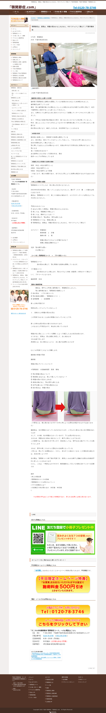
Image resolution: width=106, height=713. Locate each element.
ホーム (14, 29)
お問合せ (15, 47)
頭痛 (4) (13, 131)
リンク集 (15, 71)
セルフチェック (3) (16, 107)
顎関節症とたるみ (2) (17, 161)
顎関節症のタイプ (18, 80)
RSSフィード (83, 679)
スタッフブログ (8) (16, 151)
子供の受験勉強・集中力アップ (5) (20, 125)
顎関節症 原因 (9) (16, 88)
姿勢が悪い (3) (15, 90)
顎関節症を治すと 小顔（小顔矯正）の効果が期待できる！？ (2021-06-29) (20, 271)
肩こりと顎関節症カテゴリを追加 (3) (19, 157)
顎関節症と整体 (17, 57)
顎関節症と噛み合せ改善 (19, 78)
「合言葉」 (38, 570)
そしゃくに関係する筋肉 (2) (19, 110)
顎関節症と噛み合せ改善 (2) (19, 116)
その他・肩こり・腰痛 (19, 35)
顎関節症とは (49, 682)
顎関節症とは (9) (15, 98)
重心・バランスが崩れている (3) (19, 94)
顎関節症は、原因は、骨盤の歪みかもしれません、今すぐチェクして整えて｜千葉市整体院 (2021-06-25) (20, 279)
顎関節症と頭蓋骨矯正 (43, 17)
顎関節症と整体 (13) (16, 134)
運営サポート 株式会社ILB (18, 313)
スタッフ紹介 (16, 45)
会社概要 (15, 237)
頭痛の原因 (16, 66)
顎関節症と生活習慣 (18, 75)
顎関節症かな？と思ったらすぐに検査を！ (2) (20, 104)
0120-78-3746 (48, 636)
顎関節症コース (17, 33)
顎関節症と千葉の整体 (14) (18, 166)
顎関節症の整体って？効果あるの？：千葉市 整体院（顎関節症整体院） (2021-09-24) (20, 254)
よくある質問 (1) (15, 148)
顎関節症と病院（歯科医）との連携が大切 (20, 63)
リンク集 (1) (14, 129)
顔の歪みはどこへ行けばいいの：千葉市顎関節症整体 (46, 653)
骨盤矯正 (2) (14, 172)
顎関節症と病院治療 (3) (17, 137)
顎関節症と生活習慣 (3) (18, 119)
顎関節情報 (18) (15, 142)
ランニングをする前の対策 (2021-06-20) (20, 285)
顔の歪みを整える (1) (17, 169)
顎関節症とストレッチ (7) (18, 163)
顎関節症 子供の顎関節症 (20, 73)
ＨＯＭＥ (33, 17)
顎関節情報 (16, 42)
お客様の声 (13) (15, 145)
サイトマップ (16, 49)
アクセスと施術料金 (18, 38)
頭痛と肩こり (16, 59)
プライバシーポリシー (19, 242)
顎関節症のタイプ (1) (17, 113)
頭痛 (47, 687)
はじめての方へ (17, 31)
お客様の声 (49, 701)
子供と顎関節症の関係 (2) (18, 121)
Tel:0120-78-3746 (84, 7)
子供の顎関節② (17, 68)
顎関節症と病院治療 (51, 693)
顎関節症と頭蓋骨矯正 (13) (18, 140)
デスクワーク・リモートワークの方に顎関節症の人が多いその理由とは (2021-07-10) (20, 263)
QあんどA (15, 40)
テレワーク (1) (15, 153)
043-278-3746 (61, 636)
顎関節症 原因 (50, 679)
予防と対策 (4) (15, 100)
